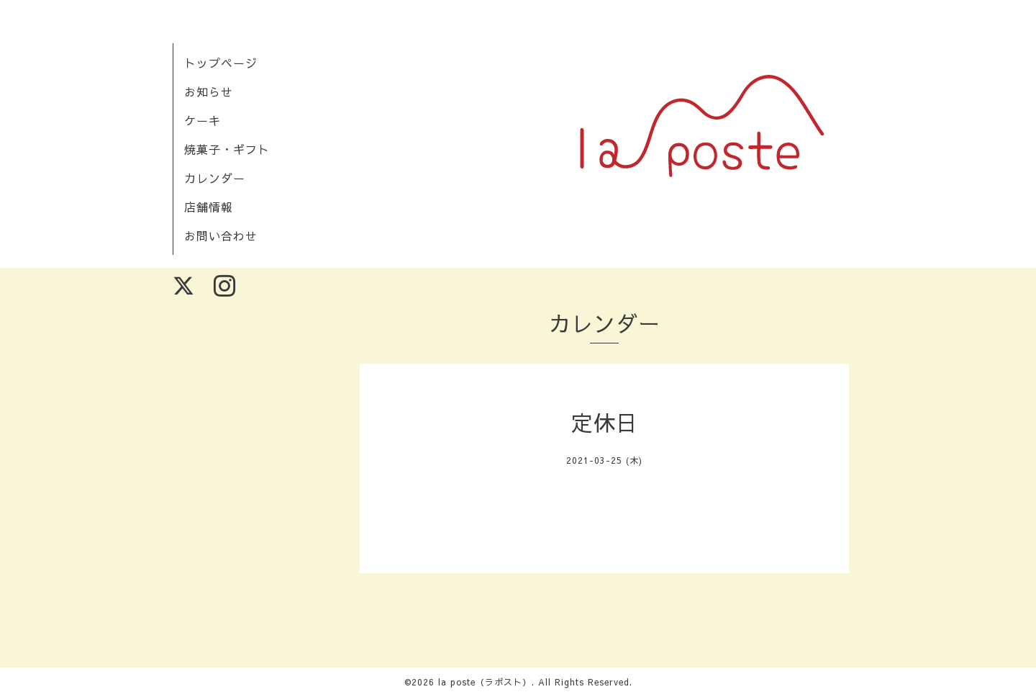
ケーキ (202, 120)
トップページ (221, 63)
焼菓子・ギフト (227, 149)
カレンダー (214, 178)
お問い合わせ (221, 235)
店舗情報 (208, 207)
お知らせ (208, 91)
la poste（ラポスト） (485, 682)
